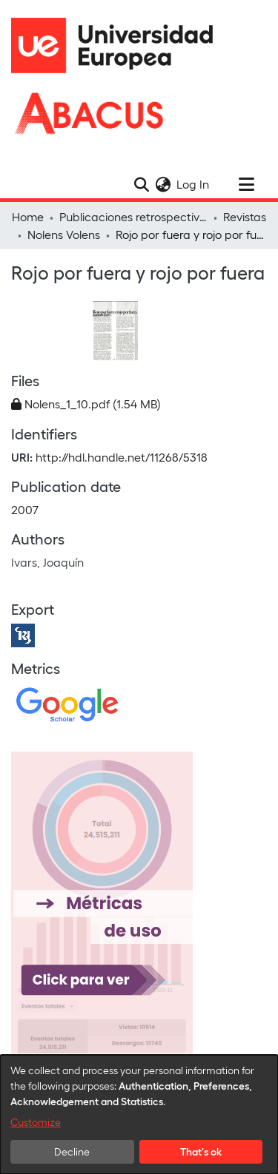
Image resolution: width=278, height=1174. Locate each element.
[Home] (118, 45)
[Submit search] (141, 184)
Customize (35, 1122)
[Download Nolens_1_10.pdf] (86, 404)
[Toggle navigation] (246, 184)
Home (28, 216)
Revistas (244, 216)
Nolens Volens (63, 234)
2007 (25, 509)
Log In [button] (193, 184)
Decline (72, 1151)
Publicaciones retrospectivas (133, 216)
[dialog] (139, 1114)
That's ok (201, 1151)
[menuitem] (162, 184)
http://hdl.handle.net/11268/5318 (122, 457)
